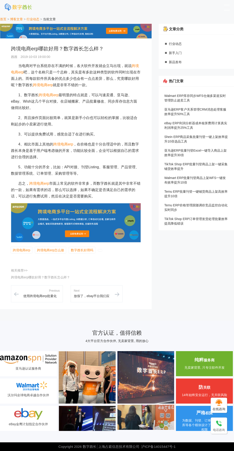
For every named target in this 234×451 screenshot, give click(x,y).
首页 (3, 19)
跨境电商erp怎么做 (50, 250)
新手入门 (175, 53)
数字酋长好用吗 (82, 250)
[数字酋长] (18, 6)
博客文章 (16, 19)
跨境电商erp (43, 85)
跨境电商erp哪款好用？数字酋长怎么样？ (40, 277)
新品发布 (175, 62)
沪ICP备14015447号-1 (158, 446)
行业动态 (33, 19)
